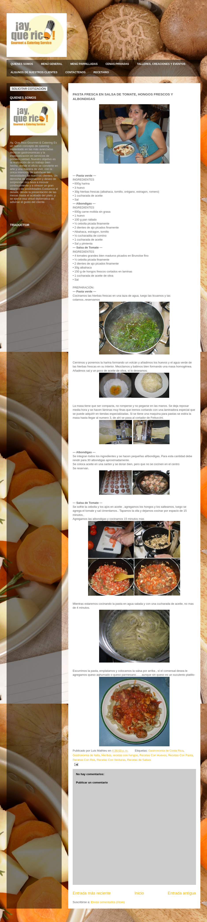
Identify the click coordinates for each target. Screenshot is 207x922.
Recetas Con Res (84, 759)
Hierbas (106, 755)
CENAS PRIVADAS (117, 64)
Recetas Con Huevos (153, 755)
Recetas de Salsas (139, 759)
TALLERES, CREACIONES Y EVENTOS (161, 64)
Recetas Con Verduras (111, 759)
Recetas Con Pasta (180, 755)
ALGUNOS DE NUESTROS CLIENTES (34, 72)
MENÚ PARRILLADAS (84, 64)
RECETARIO (101, 72)
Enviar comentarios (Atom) (108, 902)
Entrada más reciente (92, 893)
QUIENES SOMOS (22, 64)
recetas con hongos (125, 755)
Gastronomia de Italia (86, 755)
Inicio (139, 893)
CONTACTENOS (75, 72)
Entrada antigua (182, 893)
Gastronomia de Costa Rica (166, 750)
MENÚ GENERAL (51, 64)
